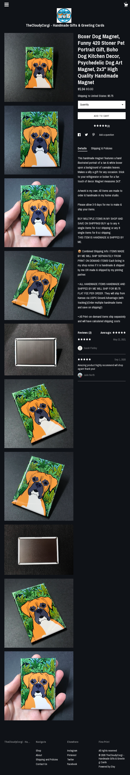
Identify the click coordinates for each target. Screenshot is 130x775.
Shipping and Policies (47, 759)
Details (82, 148)
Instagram (72, 750)
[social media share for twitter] (86, 134)
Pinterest (71, 755)
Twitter (70, 759)
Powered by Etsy (107, 766)
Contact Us (41, 764)
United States (98, 96)
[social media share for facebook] (79, 134)
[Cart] (126, 5)
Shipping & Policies (101, 148)
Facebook (72, 764)
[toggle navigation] (6, 4)
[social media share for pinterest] (94, 134)
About (39, 755)
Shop (38, 750)
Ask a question (106, 134)
